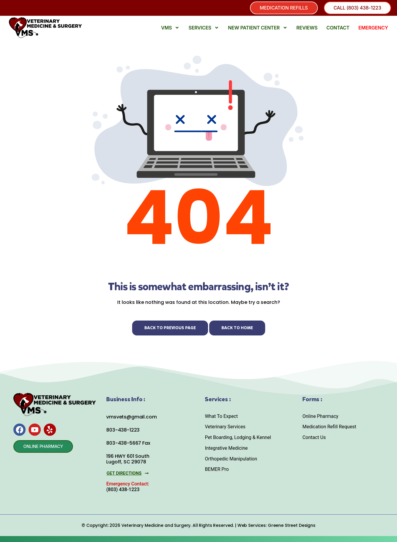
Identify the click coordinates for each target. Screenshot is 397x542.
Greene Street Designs (291, 525)
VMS (170, 28)
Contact (337, 28)
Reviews (307, 28)
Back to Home (237, 328)
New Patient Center (257, 28)
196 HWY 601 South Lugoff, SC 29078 (127, 459)
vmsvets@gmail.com (131, 416)
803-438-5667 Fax (128, 443)
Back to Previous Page (170, 328)
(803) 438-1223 (122, 489)
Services (203, 28)
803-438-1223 (123, 430)
